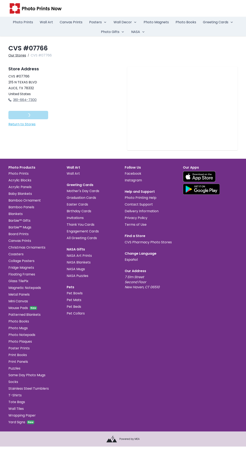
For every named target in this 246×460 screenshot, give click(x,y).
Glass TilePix (18, 281)
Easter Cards (77, 204)
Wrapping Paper (22, 415)
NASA (138, 31)
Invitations (75, 217)
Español (131, 259)
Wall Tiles (16, 408)
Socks (13, 381)
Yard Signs (16, 422)
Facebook (133, 173)
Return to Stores (22, 124)
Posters (98, 22)
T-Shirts (15, 395)
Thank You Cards (80, 224)
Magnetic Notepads (24, 287)
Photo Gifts (112, 31)
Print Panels (18, 361)
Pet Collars (76, 313)
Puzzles (14, 368)
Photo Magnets (156, 22)
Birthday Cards (79, 211)
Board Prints (18, 234)
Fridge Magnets (21, 267)
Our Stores (17, 55)
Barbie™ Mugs (19, 227)
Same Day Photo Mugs (26, 375)
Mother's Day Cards (83, 191)
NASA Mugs (76, 269)
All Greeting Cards (82, 238)
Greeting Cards (218, 22)
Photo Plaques (20, 341)
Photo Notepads (21, 334)
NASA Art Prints (79, 255)
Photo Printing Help (140, 197)
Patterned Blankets (24, 314)
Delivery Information (142, 211)
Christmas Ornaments (26, 247)
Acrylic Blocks (19, 180)
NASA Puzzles (77, 275)
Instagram (133, 180)
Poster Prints (19, 348)
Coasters (16, 254)
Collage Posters (21, 260)
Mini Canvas (18, 301)
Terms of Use (136, 224)
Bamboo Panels (21, 207)
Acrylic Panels (20, 187)
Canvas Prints (71, 22)
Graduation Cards (81, 197)
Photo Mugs (18, 328)
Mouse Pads (18, 307)
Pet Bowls (75, 293)
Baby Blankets (20, 193)
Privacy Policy (136, 217)
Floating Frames (21, 274)
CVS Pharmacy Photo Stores (148, 242)
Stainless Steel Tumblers (28, 388)
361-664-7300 (22, 99)
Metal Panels (19, 294)
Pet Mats (74, 299)
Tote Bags (16, 402)
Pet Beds (74, 306)
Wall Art (46, 22)
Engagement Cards (83, 231)
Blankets (15, 213)
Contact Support (139, 204)
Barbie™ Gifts (19, 220)
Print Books (17, 355)
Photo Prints (23, 22)
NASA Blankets (79, 262)
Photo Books (186, 22)
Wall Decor (125, 22)
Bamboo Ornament (24, 200)
